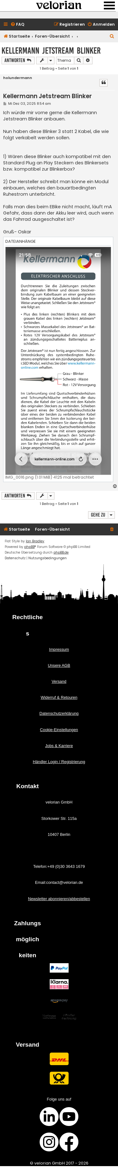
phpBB (29, 546)
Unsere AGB (59, 665)
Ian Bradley (35, 541)
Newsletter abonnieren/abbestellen (59, 898)
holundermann (17, 78)
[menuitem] (17, 24)
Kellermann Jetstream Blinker (51, 51)
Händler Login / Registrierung (59, 761)
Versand (59, 681)
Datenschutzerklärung (58, 713)
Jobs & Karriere (59, 745)
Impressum (59, 649)
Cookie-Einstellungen (59, 729)
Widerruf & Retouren (59, 697)
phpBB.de (61, 552)
